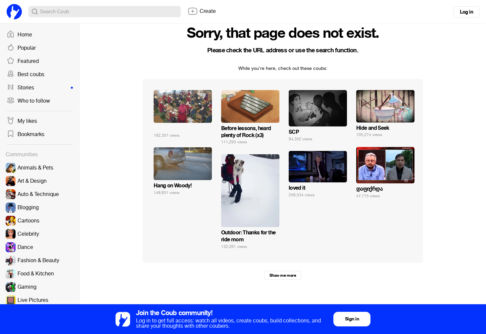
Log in (466, 12)
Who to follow (28, 101)
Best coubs (25, 74)
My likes (22, 121)
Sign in (352, 319)
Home (19, 34)
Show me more (282, 275)
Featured (23, 61)
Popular (21, 48)
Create (201, 11)
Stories (40, 87)
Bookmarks (25, 134)
